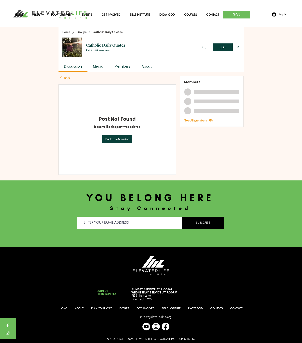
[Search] (204, 47)
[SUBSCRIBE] (203, 223)
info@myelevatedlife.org (155, 317)
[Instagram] (7, 332)
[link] (73, 66)
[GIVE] (236, 14)
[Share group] (237, 47)
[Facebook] (7, 325)
